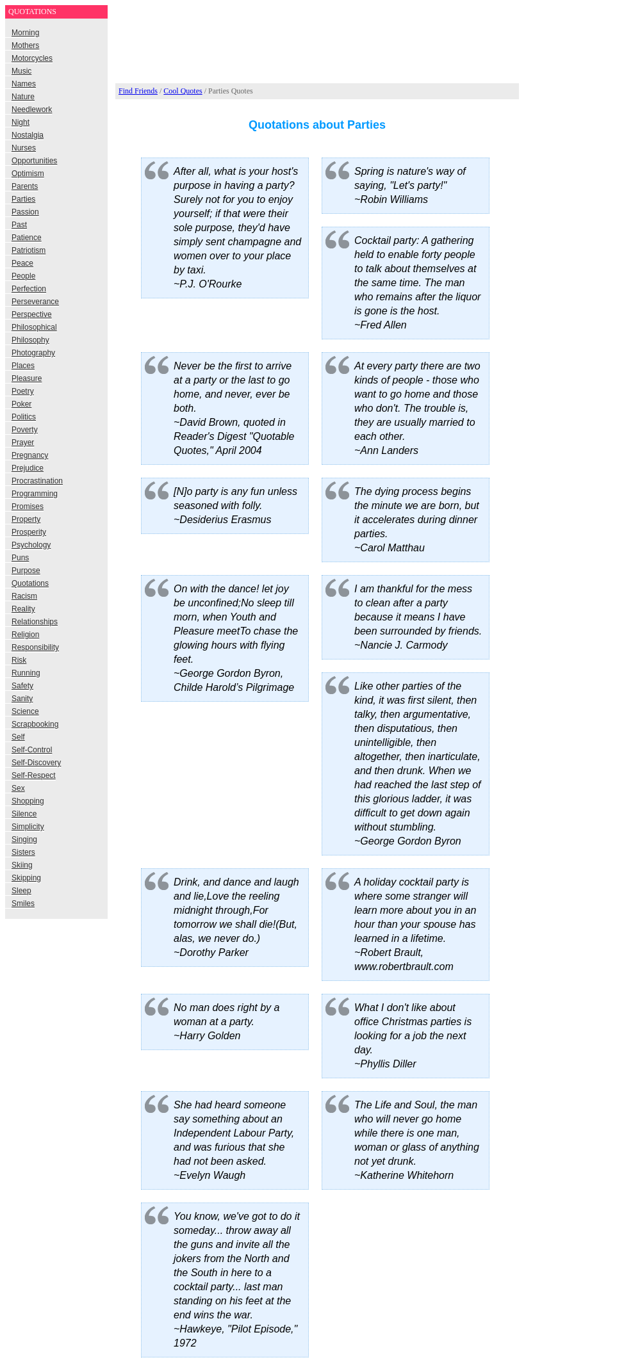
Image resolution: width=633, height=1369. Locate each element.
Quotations (30, 583)
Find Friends (138, 90)
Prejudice (28, 468)
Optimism (28, 173)
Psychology (31, 544)
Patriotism (28, 250)
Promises (28, 506)
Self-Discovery (36, 762)
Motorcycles (32, 58)
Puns (20, 557)
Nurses (24, 147)
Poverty (25, 429)
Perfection (29, 288)
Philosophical (34, 327)
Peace (22, 263)
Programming (35, 493)
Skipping (26, 877)
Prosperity (29, 532)
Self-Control (32, 749)
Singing (24, 839)
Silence (24, 813)
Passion (25, 211)
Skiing (22, 865)
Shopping (28, 801)
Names (24, 83)
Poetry (23, 391)
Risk (19, 660)
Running (26, 672)
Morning (25, 32)
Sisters (23, 852)
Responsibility (35, 647)
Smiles (23, 903)
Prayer (23, 442)
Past (19, 224)
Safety (22, 685)
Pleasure (27, 378)
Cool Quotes (182, 90)
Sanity (22, 698)
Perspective (32, 314)
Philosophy (30, 340)
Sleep (21, 890)
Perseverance (35, 301)
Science (25, 711)
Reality (23, 608)
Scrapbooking (35, 724)
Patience (27, 237)
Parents (25, 186)
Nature (23, 96)
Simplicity (28, 826)
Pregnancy (30, 455)
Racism (24, 596)
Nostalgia (28, 135)
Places (23, 365)
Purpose (26, 570)
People (23, 275)
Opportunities (34, 160)
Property (26, 519)
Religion (25, 634)
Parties (23, 199)
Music (21, 71)
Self (18, 737)
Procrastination (37, 480)
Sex (18, 788)
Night (20, 122)
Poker (21, 404)
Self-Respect (34, 775)
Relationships (35, 621)
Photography (33, 352)
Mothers (25, 45)
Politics (24, 416)
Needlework (32, 109)
